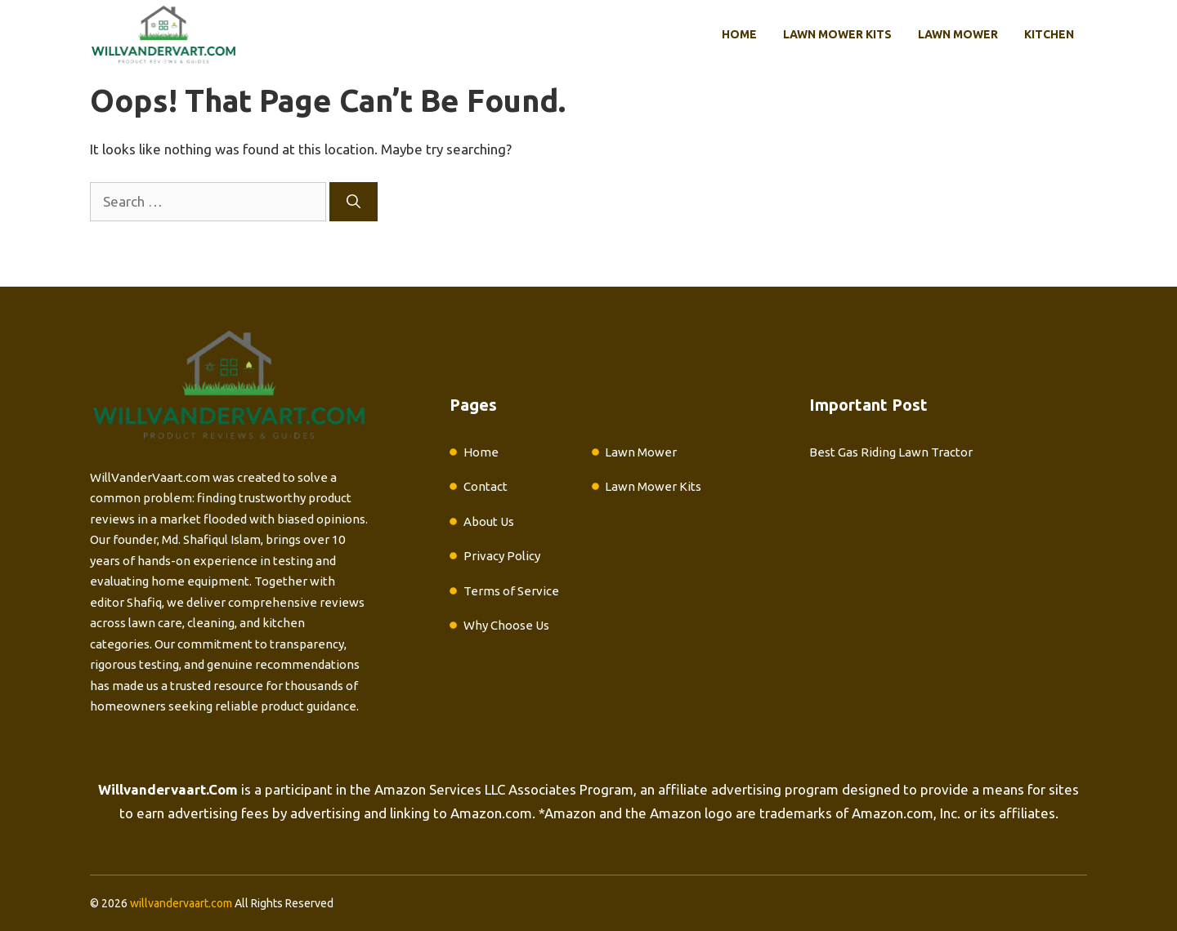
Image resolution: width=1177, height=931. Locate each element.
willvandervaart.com (181, 903)
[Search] (353, 201)
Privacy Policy (501, 556)
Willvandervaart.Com (168, 789)
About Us (488, 521)
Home (739, 34)
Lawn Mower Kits (837, 34)
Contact (485, 486)
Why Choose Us (506, 625)
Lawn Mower (958, 34)
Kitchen (1049, 34)
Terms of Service (511, 591)
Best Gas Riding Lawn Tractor (891, 452)
